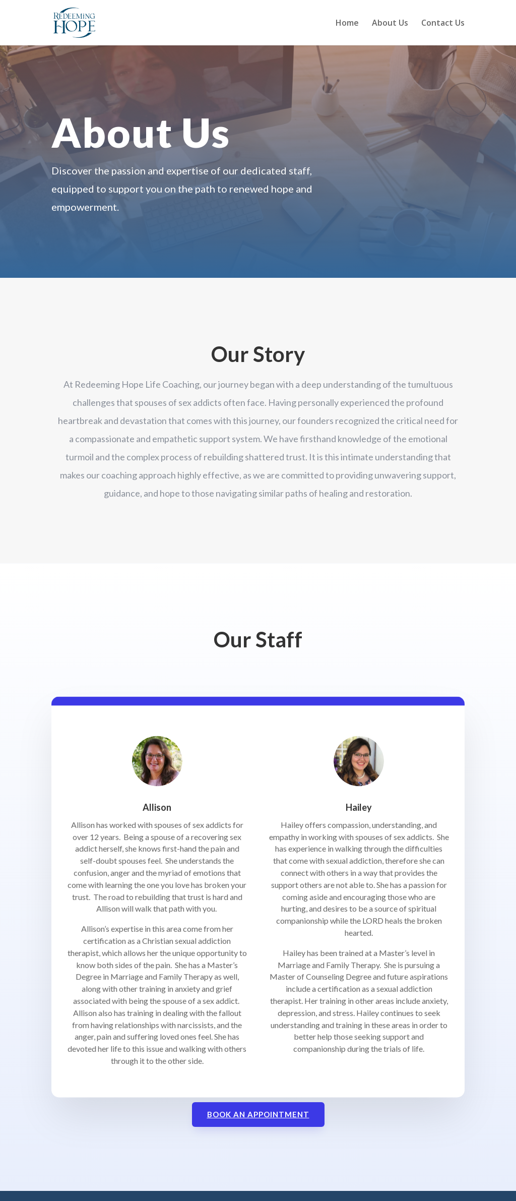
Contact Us (443, 23)
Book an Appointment (258, 1114)
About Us (390, 23)
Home (347, 23)
